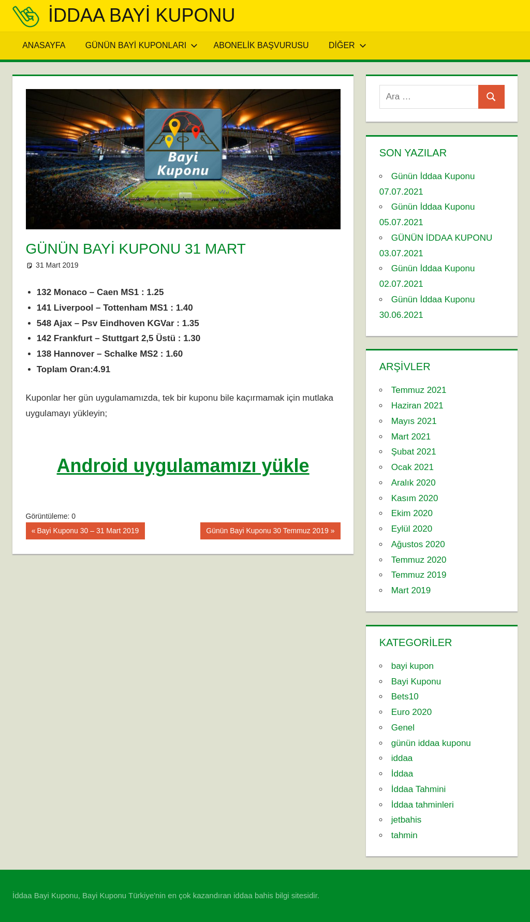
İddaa (402, 774)
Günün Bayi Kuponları (141, 45)
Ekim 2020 (412, 513)
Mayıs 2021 (414, 421)
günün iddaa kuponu (431, 743)
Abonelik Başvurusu (261, 45)
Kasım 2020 (414, 498)
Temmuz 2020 (419, 560)
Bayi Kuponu (416, 681)
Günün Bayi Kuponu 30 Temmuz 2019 (266, 531)
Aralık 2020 (413, 483)
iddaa (402, 758)
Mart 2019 (411, 590)
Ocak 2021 (412, 467)
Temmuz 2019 (419, 575)
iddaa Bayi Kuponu (141, 15)
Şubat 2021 (413, 452)
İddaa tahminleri (422, 805)
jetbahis (406, 820)
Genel (403, 728)
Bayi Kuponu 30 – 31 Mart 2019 (87, 531)
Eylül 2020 (411, 529)
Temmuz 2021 (419, 390)
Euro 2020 (411, 712)
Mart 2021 (411, 437)
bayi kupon (412, 666)
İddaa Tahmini (418, 789)
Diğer (347, 45)
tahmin (404, 835)
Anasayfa (43, 45)
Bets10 (405, 696)
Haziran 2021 (417, 406)
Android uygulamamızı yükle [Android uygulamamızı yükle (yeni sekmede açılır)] (183, 465)
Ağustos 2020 (418, 544)
